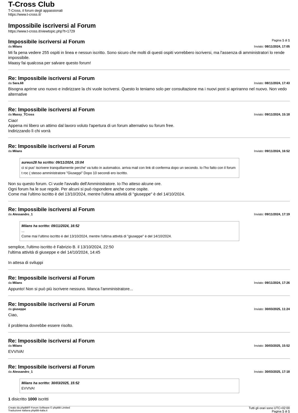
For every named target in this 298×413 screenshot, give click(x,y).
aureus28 (29, 162)
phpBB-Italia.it (39, 410)
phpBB (24, 407)
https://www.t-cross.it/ (24, 14)
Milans (27, 226)
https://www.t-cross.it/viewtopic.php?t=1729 (41, 31)
